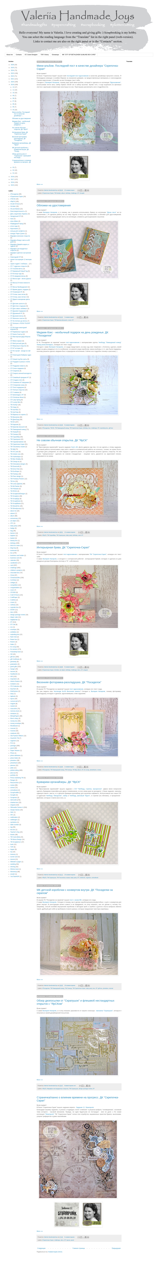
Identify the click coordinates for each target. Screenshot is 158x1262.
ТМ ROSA (13, 491)
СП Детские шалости (17, 303)
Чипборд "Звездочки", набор (56, 796)
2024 (12, 70)
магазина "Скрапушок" (104, 1011)
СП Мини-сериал (16, 341)
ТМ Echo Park (15, 469)
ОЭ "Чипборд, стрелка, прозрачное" (88, 789)
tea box (12, 829)
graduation (13, 664)
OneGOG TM (14, 738)
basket (12, 538)
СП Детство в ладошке (18, 306)
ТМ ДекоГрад (14, 419)
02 (14, 170)
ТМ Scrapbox (14, 496)
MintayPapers (14, 716)
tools (11, 844)
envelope (13, 629)
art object (62, 670)
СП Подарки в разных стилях (20, 362)
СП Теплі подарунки (17, 387)
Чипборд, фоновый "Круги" (80, 796)
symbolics (13, 822)
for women (13, 649)
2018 (12, 176)
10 (14, 93)
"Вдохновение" (115, 82)
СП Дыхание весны (16, 316)
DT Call (12, 624)
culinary (12, 605)
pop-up (12, 773)
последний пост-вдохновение (78, 76)
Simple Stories (15, 810)
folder (12, 644)
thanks (12, 834)
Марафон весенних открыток (20, 236)
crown (12, 602)
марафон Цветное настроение (20, 253)
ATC (11, 523)
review (99, 770)
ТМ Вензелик (14, 417)
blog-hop (13, 548)
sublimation (14, 817)
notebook (82, 877)
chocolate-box (14, 573)
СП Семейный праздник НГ (19, 377)
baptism (12, 535)
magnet (12, 703)
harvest (12, 671)
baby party (69, 535)
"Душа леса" (111, 212)
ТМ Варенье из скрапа (18, 414)
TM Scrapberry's (15, 842)
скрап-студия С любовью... (19, 264)
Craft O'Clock (14, 595)
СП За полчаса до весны (18, 321)
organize (88, 877)
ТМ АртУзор (14, 412)
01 (14, 173)
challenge (74, 193)
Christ (12, 575)
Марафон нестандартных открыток (57, 1088)
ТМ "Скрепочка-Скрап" (98, 554)
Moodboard (14, 726)
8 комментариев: (69, 425)
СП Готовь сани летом (17, 294)
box (89, 428)
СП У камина (14, 392)
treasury (13, 854)
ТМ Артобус (14, 409)
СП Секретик (14, 371)
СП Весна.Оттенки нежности (20, 283)
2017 (12, 179)
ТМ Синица (68, 770)
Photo (12, 753)
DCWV (12, 610)
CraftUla (13, 600)
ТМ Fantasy (14, 474)
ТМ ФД (75, 770)
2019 (12, 84)
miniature (13, 713)
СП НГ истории (15, 348)
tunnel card (14, 857)
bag (11, 531)
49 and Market (15, 209)
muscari (12, 728)
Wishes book (14, 869)
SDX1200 (13, 800)
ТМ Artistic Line (15, 454)
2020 (12, 82)
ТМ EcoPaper (14, 471)
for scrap (86, 770)
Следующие (41, 1248)
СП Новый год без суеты (18, 359)
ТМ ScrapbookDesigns (17, 494)
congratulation (14, 587)
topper (12, 849)
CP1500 (13, 592)
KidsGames (14, 691)
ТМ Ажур (13, 407)
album (63, 193)
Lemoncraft (14, 701)
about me (13, 511)
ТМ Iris (12, 481)
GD (11, 654)
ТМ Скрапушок (60, 535)
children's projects (16, 570)
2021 (12, 79)
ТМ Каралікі (14, 424)
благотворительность (17, 211)
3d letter (56, 670)
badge (12, 528)
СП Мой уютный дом (17, 343)
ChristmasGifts (15, 577)
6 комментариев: (69, 1237)
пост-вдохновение (73, 342)
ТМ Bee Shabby (15, 459)
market (12, 706)
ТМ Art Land (14, 451)
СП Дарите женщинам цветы (20, 299)
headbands (14, 674)
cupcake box (14, 607)
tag (11, 827)
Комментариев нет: (70, 1085)
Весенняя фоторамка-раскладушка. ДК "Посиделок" (69, 682)
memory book (14, 711)
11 (14, 90)
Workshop (13, 872)
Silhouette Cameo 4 (16, 807)
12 (14, 87)
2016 (12, 182)
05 (14, 107)
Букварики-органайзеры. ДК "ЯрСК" (59, 781)
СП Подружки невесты (18, 366)
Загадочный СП (15, 216)
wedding (13, 864)
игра (11, 219)
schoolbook (95, 877)
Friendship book (15, 652)
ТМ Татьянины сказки (63, 877)
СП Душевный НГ (16, 313)
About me (9, 54)
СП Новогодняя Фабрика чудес (20, 355)
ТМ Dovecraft (14, 466)
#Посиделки (46, 428)
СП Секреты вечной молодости (20, 373)
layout (68, 1240)
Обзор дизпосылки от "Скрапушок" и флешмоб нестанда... (21, 155)
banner (12, 533)
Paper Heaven (15, 750)
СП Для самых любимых (18, 308)
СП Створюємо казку (17, 385)
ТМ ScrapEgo (14, 498)
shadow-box (14, 802)
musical (12, 731)
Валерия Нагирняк (52, 82)
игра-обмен (14, 221)
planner (12, 765)
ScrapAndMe (14, 792)
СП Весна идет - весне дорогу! (20, 278)
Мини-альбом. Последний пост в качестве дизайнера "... (21, 114)
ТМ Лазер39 (14, 432)
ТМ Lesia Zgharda (16, 484)
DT (78, 193)
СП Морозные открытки (18, 346)
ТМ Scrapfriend (15, 501)
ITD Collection (14, 686)
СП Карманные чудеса (18, 332)
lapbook (12, 696)
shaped (85, 670)
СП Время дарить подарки (19, 289)
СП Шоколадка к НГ (17, 395)
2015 (12, 185)
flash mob (13, 637)
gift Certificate (14, 659)
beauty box (14, 540)
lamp (11, 694)
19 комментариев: (70, 985)
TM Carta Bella (15, 837)
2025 (12, 67)
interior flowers (15, 681)
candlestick (14, 563)
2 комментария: (69, 766)
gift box (111, 428)
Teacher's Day (15, 832)
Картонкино (14, 228)
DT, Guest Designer (31, 54)
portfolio (13, 775)
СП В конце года (16, 274)
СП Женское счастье (17, 318)
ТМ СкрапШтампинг (17, 442)
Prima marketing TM (16, 778)
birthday (68, 193)
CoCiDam (13, 580)
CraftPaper (13, 597)
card (79, 535)
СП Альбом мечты (16, 269)
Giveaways (55, 54)
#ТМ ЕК (12, 199)
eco (11, 627)
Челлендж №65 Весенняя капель (67, 691)
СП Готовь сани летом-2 (18, 297)
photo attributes (15, 755)
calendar (13, 560)
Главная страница (79, 1248)
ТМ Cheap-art (14, 461)
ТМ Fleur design (15, 476)
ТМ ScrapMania (15, 503)
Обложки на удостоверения (54, 205)
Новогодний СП (15, 257)
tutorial (111, 988)
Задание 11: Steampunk (85, 1107)
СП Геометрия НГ (16, 292)
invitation (13, 684)
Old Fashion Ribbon (16, 736)
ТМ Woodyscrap (15, 508)
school (12, 787)
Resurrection (14, 782)
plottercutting (14, 770)
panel (72, 1240)
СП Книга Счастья (16, 334)
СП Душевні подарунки (18, 311)
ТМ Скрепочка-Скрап (76, 428)
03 (14, 167)
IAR (11, 676)
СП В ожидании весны (17, 276)
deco (78, 670)
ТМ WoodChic (15, 506)
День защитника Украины (19, 214)
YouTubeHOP (14, 876)
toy (11, 852)
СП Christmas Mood (16, 397)
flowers (12, 642)
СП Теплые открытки (17, 390)
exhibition (13, 632)
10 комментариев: (70, 874)
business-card (14, 558)
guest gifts (13, 666)
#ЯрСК (44, 535)
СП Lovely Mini (15, 402)
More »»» (40, 184)
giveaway (13, 661)
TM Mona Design (15, 839)
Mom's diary (14, 718)
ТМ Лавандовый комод (62, 428)
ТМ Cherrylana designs (17, 464)
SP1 (11, 815)
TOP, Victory (45, 54)
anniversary (14, 518)
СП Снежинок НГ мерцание (19, 382)
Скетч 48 (74, 447)
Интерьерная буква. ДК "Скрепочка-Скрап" (63, 547)
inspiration (13, 679)
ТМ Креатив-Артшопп (60, 320)
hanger (12, 669)
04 (14, 110)
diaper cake (14, 617)
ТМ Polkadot (14, 489)
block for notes (15, 545)
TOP (11, 847)
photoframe (93, 770)
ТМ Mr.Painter (14, 486)
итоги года (13, 226)
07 (14, 101)
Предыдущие (116, 1248)
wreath (12, 874)
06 (14, 104)
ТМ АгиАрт (57, 193)
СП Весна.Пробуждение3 (18, 287)
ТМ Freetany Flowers (17, 479)
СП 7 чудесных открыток (18, 266)
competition (14, 585)
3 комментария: (69, 317)
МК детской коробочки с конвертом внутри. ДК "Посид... (20, 149)
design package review (85, 1088)
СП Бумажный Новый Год (19, 271)
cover (69, 320)
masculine (13, 708)
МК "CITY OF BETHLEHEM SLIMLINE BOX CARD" (79, 54)
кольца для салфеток (17, 231)
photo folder (14, 758)
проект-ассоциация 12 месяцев (20, 259)
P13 (11, 743)
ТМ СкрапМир (51, 535)
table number (14, 825)
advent (12, 513)
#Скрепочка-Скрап (48, 193)
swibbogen (13, 820)
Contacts (19, 54)
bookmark (13, 550)
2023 (12, 73)
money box (14, 721)
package (13, 746)
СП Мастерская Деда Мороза (20, 337)
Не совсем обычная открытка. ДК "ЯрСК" (62, 440)
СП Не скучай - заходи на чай (20, 351)
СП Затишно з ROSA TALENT (20, 323)
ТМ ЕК (52, 428)
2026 (12, 65)
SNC (11, 812)
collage (12, 582)
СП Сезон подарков (17, 368)
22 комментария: (69, 190)
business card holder (17, 555)
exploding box (104, 428)
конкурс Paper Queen (17, 233)
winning (12, 867)
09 (14, 95)
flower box (13, 639)
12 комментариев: (70, 532)
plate (11, 768)
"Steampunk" (49, 1114)
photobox (105, 988)
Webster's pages (15, 862)
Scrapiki (82, 193)
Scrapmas (13, 797)
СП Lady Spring (15, 400)
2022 (12, 76)
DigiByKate (14, 620)
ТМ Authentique (15, 456)
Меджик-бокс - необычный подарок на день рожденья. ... (21, 123)
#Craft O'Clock (15, 204)
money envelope (15, 723)
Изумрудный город (16, 223)
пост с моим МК (76, 900)
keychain (13, 689)
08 (14, 98)
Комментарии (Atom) (55, 1252)
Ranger (12, 780)
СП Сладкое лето (16, 380)
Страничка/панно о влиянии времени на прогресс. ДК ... (21, 162)
